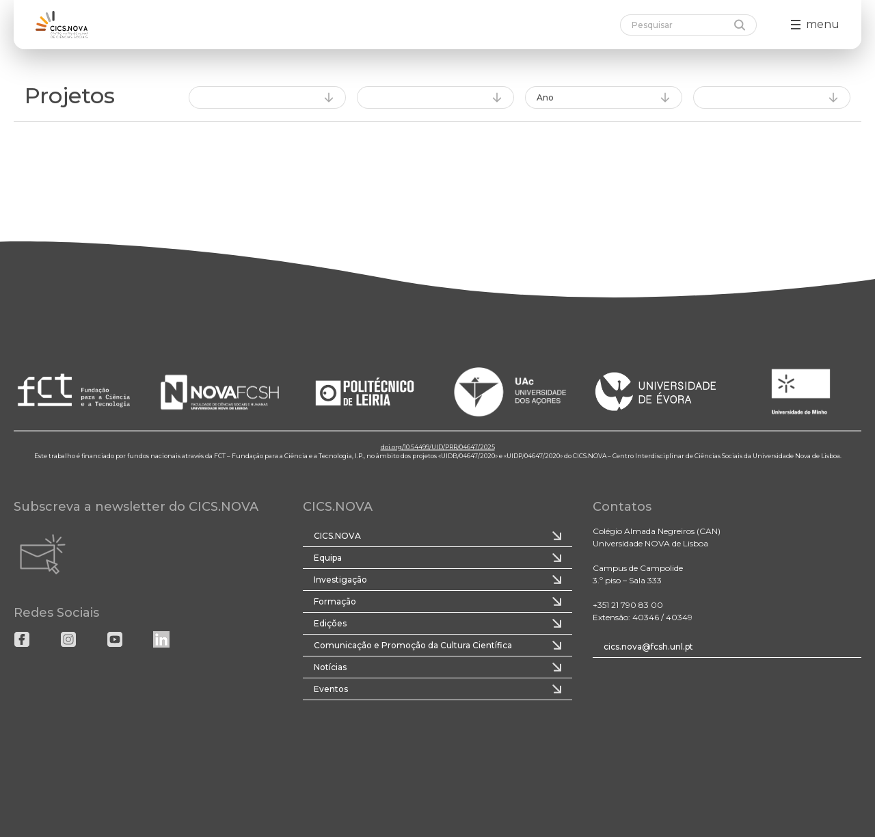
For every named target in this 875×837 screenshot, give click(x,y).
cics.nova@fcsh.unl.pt (648, 646)
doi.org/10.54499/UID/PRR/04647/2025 (438, 446)
